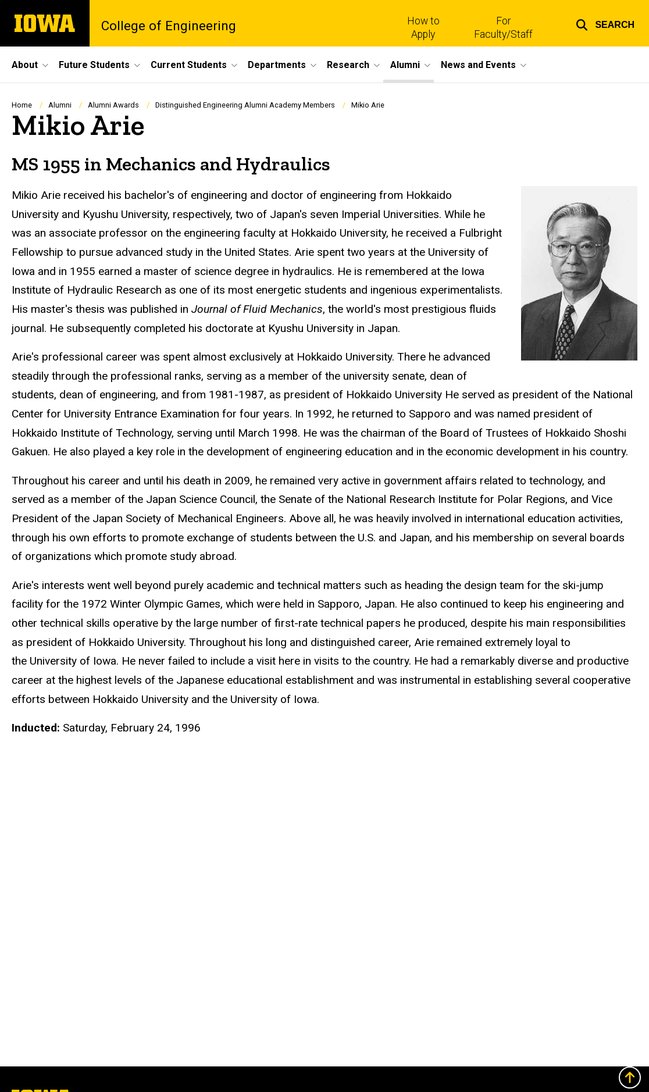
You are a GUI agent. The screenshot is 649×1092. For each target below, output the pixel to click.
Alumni (60, 105)
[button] (605, 23)
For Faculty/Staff (503, 27)
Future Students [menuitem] (94, 64)
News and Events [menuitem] (478, 64)
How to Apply (423, 27)
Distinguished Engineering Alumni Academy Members (245, 105)
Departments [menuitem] (277, 64)
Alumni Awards (113, 105)
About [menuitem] (25, 64)
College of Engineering (168, 25)
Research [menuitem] (348, 64)
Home (22, 105)
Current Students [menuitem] (189, 64)
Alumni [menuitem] (405, 64)
